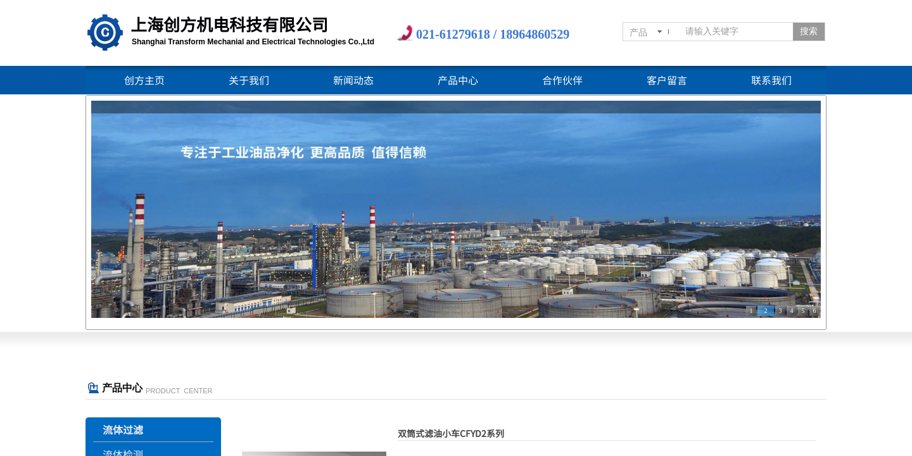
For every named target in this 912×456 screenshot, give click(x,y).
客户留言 (667, 79)
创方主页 (144, 79)
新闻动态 (353, 79)
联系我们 (771, 79)
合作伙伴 (562, 79)
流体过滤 (123, 429)
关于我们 (249, 79)
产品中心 (458, 79)
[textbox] (736, 31)
